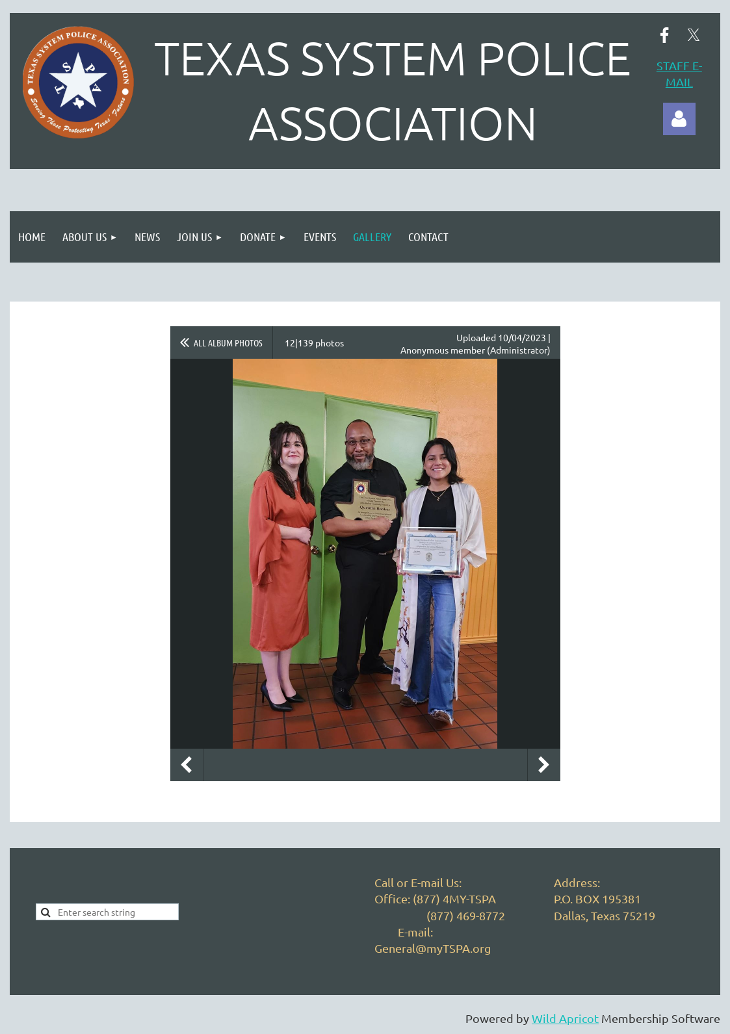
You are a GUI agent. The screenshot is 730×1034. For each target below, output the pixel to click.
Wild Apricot (565, 1018)
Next (544, 765)
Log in (679, 119)
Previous (186, 765)
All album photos (228, 342)
